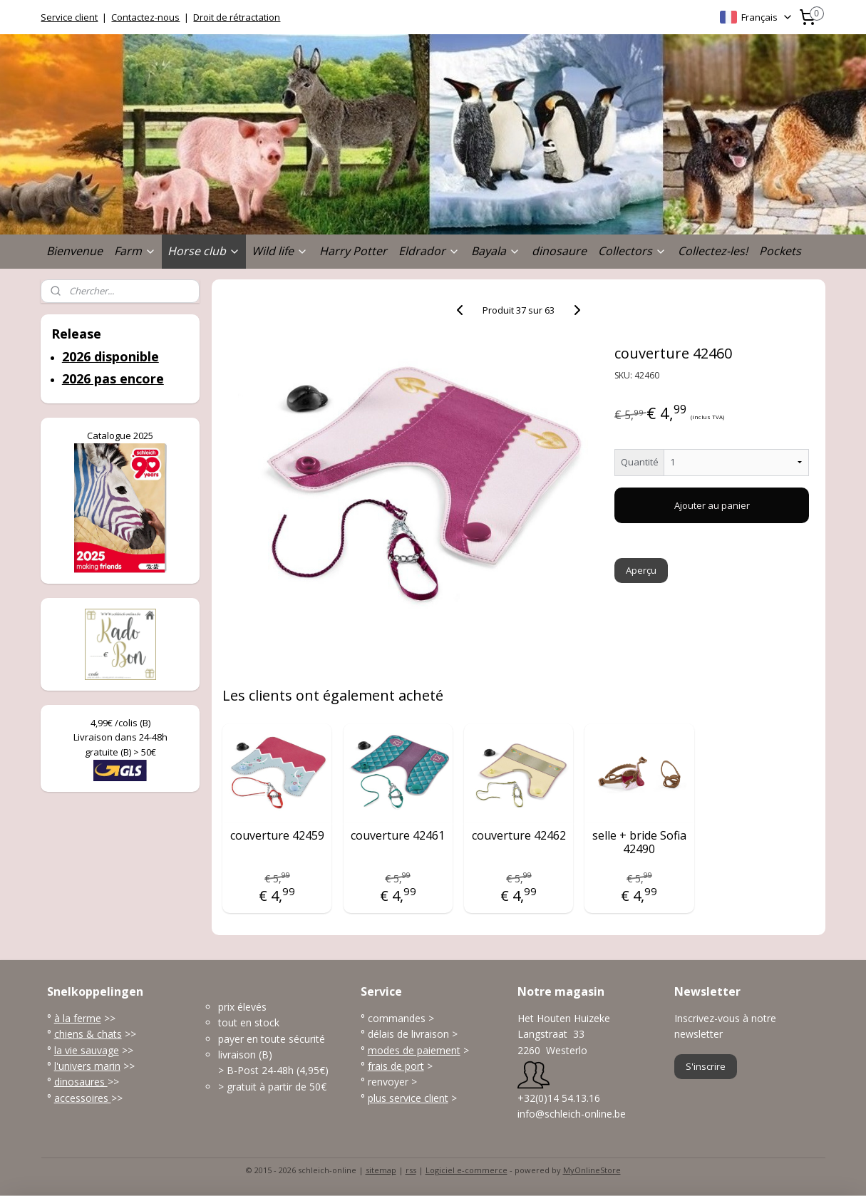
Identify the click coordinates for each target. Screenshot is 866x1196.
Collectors (632, 251)
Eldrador (429, 251)
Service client (69, 17)
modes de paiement (414, 1050)
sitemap (381, 1170)
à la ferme (77, 1018)
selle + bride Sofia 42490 (639, 842)
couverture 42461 (398, 835)
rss (411, 1170)
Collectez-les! (713, 251)
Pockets (780, 251)
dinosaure (559, 251)
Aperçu (641, 570)
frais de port (396, 1066)
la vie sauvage (86, 1050)
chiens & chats (88, 1034)
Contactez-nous (145, 17)
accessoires (82, 1098)
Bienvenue (74, 251)
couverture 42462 (518, 835)
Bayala (495, 251)
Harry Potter (353, 251)
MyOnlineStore (592, 1170)
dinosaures (81, 1081)
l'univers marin (87, 1066)
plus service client (408, 1098)
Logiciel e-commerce (466, 1170)
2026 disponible (110, 356)
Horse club (203, 251)
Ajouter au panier (711, 505)
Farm (135, 251)
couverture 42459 (277, 835)
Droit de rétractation (236, 17)
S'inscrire (706, 1066)
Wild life (280, 251)
